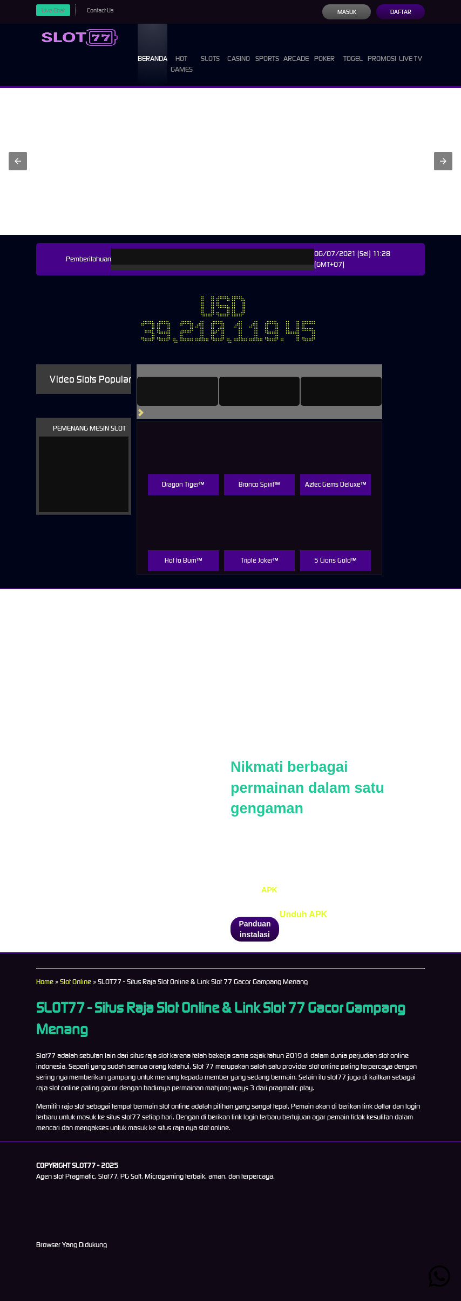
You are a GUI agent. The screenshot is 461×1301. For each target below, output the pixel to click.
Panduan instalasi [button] (254, 929)
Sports (268, 48)
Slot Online (79, 982)
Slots (213, 48)
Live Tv (412, 53)
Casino (241, 48)
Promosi (381, 48)
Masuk (346, 12)
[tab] (192, 391)
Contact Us (104, 10)
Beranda (156, 48)
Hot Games (187, 53)
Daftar (400, 12)
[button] (18, 161)
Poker (326, 48)
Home (45, 982)
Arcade (297, 48)
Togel (352, 48)
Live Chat (54, 10)
